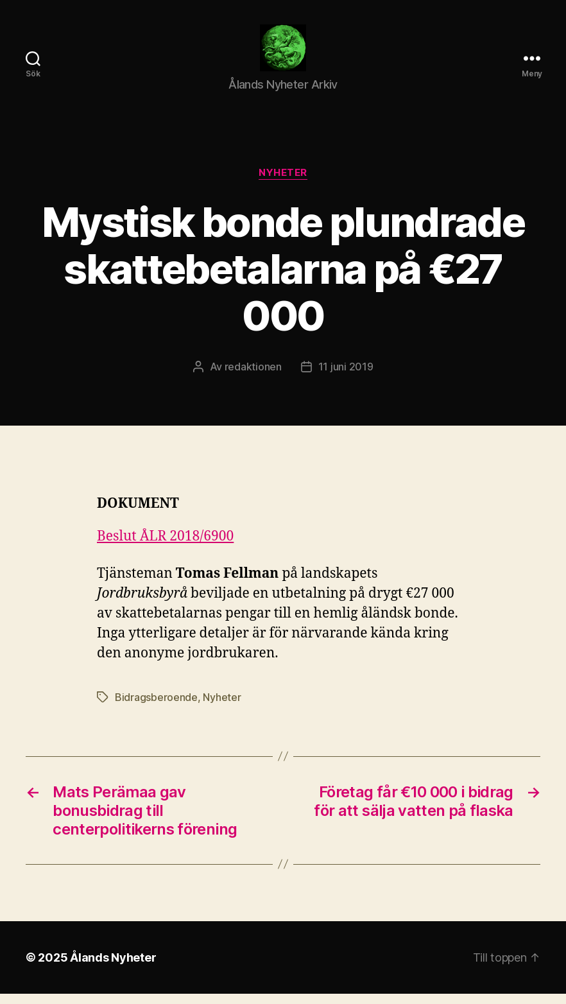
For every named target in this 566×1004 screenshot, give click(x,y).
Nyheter (283, 183)
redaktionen (253, 376)
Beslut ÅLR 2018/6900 (165, 547)
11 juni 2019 (345, 376)
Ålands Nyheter (113, 967)
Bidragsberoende (156, 707)
